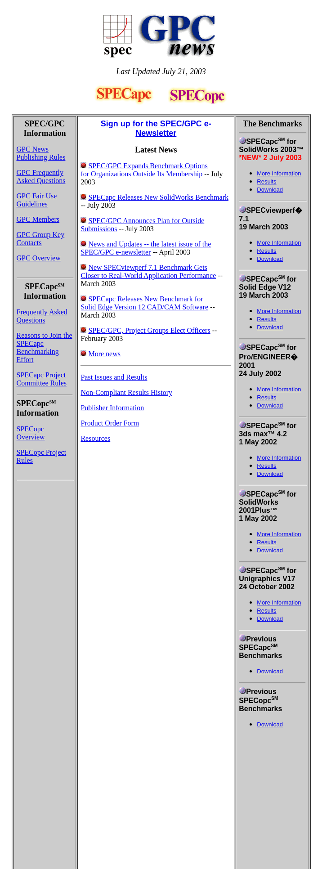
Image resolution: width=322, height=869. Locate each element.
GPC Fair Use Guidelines (37, 200)
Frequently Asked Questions (42, 316)
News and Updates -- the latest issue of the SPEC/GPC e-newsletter (145, 248)
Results (266, 250)
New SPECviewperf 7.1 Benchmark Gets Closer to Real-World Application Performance (148, 271)
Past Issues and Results (113, 377)
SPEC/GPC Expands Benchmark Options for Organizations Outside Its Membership (143, 170)
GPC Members (38, 219)
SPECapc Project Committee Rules (42, 379)
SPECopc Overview (31, 433)
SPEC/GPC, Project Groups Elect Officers (149, 330)
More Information (279, 242)
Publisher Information (112, 408)
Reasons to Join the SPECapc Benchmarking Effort (44, 347)
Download (270, 189)
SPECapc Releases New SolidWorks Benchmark (158, 197)
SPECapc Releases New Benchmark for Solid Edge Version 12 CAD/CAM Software (144, 303)
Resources (95, 438)
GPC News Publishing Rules (41, 153)
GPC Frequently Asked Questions (41, 176)
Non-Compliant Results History (126, 392)
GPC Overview (39, 258)
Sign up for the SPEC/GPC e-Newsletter (156, 128)
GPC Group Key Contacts (41, 238)
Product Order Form (109, 423)
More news (104, 354)
